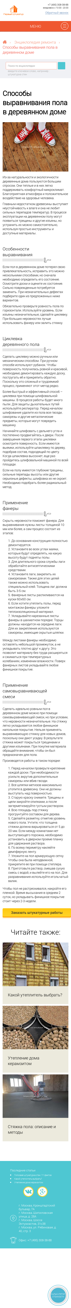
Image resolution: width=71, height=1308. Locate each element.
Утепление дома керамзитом (28, 1182)
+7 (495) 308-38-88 (58, 4)
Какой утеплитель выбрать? (28, 1178)
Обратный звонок (56, 12)
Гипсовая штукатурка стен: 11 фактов (33, 1175)
